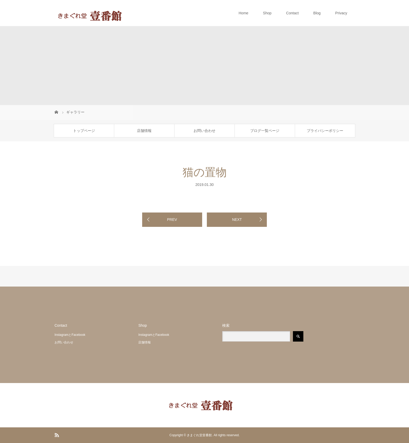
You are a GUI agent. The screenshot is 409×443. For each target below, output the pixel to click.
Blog (317, 13)
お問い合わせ (204, 131)
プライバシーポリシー (325, 131)
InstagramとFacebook (70, 335)
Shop (267, 13)
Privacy (341, 13)
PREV (172, 219)
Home (243, 13)
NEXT (237, 219)
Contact (292, 13)
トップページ (84, 131)
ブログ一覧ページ (264, 131)
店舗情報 (144, 131)
